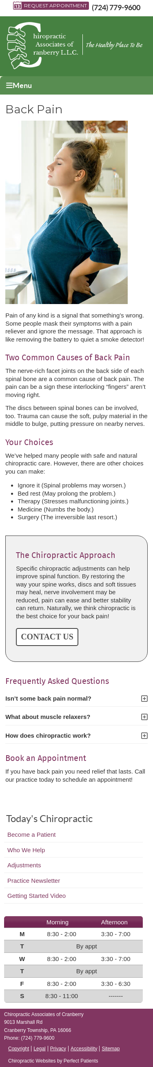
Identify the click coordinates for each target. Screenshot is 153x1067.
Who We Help (26, 850)
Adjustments (24, 865)
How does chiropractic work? (48, 735)
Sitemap (111, 1049)
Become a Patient (31, 834)
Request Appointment (50, 6)
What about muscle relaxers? (47, 716)
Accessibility (84, 1049)
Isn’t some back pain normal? (48, 698)
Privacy (58, 1049)
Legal (39, 1049)
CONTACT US (47, 636)
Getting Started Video (36, 895)
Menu (19, 85)
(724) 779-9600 (116, 7)
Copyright (18, 1049)
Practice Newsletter (33, 880)
